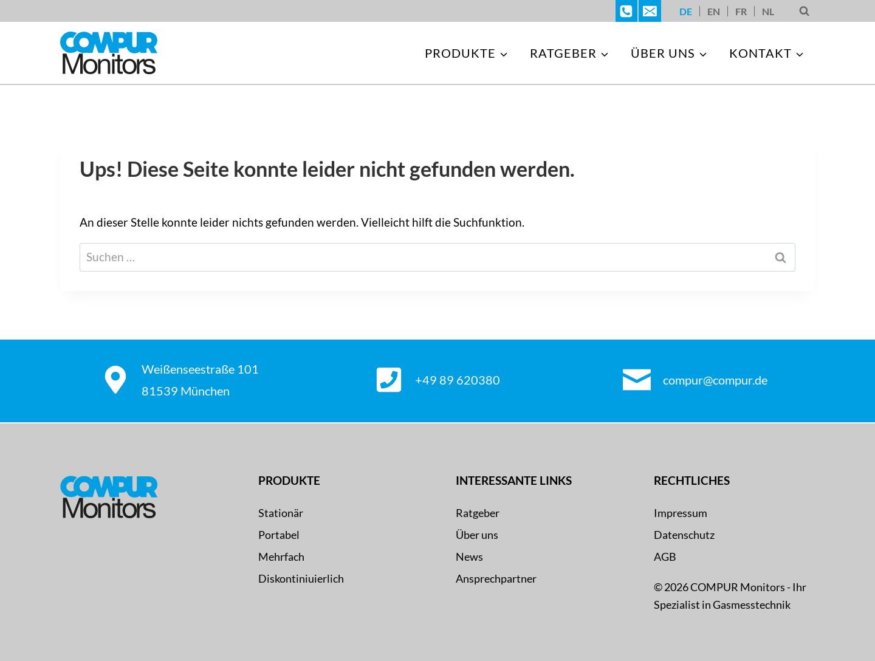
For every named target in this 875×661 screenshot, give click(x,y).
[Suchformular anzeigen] (804, 11)
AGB (665, 556)
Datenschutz (684, 534)
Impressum (680, 512)
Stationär (280, 512)
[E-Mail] (650, 11)
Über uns (477, 534)
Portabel (279, 534)
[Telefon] (626, 11)
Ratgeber (477, 512)
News (469, 556)
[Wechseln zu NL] (768, 11)
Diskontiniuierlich (301, 578)
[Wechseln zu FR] (741, 11)
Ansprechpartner (496, 578)
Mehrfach (281, 556)
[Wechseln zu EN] (713, 11)
